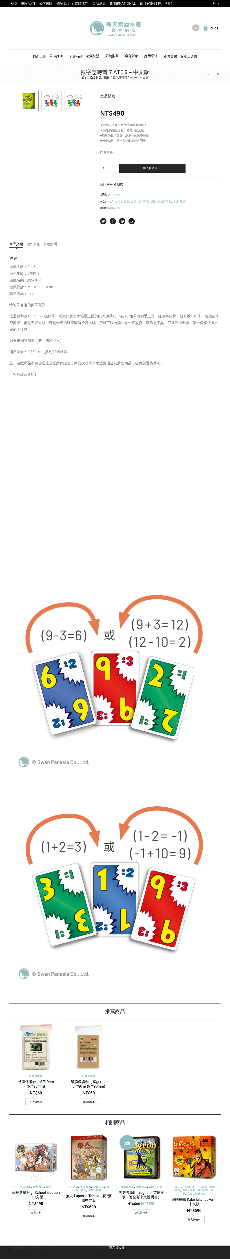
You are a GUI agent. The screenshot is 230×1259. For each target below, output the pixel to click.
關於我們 (28, 3)
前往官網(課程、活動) (156, 3)
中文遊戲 (123, 201)
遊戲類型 (92, 56)
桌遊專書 (170, 56)
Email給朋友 (114, 184)
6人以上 (73, 1186)
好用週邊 (151, 56)
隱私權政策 (117, 1248)
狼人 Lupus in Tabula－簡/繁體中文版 (89, 1198)
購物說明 (63, 3)
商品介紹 (16, 244)
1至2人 (111, 201)
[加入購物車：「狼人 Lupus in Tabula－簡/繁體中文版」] (88, 1216)
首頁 (85, 77)
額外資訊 (33, 244)
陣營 (99, 1190)
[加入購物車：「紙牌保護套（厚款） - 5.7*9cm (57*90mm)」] (88, 1102)
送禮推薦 (200, 1193)
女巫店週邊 (188, 56)
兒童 (134, 201)
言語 (91, 1190)
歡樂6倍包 (164, 201)
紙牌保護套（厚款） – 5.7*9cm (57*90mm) (88, 1083)
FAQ (13, 3)
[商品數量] (109, 168)
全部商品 (75, 56)
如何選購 (46, 3)
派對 (193, 1190)
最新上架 (39, 56)
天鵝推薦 (112, 56)
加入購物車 (150, 168)
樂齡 (107, 77)
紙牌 (183, 201)
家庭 (159, 1186)
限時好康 (56, 56)
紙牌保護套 (36, 1076)
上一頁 (215, 74)
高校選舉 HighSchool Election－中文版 (36, 1194)
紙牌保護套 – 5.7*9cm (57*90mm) (36, 1083)
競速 (176, 201)
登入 (216, 3)
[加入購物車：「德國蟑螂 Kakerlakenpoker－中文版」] (194, 1219)
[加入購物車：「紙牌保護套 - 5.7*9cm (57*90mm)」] (35, 1102)
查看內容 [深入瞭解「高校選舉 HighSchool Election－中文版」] (36, 1212)
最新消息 (99, 3)
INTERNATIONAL (123, 3)
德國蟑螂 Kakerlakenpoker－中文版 (194, 1201)
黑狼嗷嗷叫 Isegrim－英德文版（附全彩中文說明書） (141, 1194)
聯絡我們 (81, 3)
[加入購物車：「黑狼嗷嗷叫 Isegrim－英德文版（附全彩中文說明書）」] (141, 1212)
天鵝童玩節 (127, 1186)
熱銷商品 (203, 1190)
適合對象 (131, 56)
